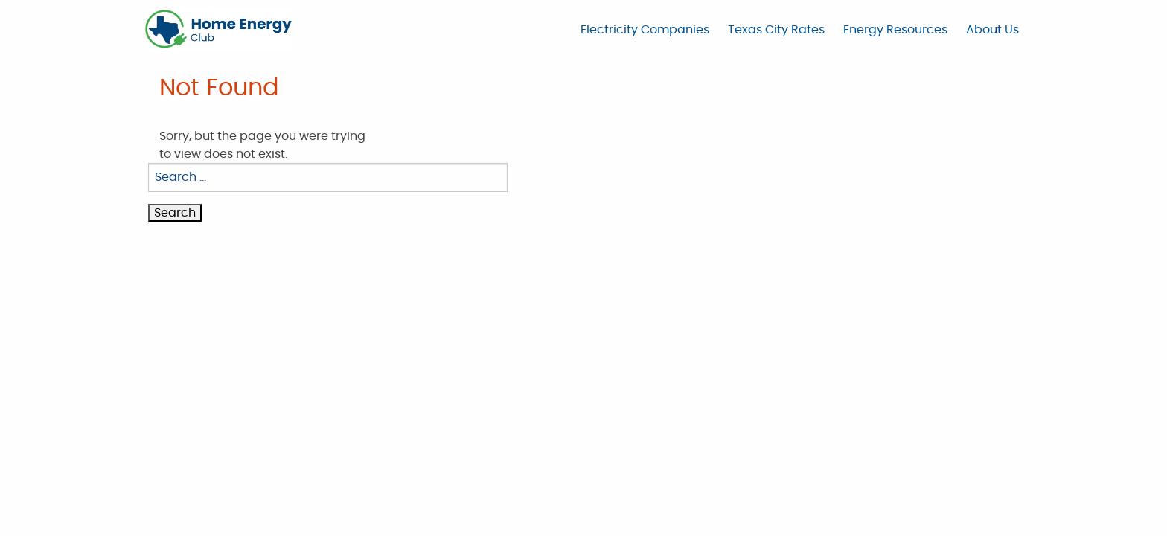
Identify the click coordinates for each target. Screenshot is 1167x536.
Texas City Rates (776, 30)
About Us (992, 30)
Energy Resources (895, 30)
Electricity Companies (645, 30)
